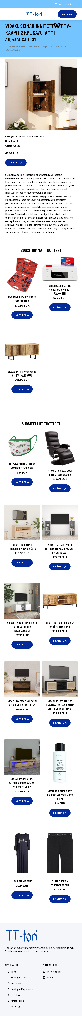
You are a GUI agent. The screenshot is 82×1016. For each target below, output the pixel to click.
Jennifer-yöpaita (22, 881)
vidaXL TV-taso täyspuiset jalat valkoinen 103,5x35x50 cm (22, 626)
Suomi (60, 4)
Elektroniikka (26, 136)
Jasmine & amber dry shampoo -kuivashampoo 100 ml (59, 795)
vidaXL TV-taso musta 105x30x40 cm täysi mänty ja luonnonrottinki (60, 705)
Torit (13, 971)
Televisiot (39, 136)
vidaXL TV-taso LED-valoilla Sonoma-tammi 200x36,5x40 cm (22, 783)
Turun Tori (16, 983)
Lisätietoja (16, 162)
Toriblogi (15, 1006)
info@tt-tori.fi (70, 4)
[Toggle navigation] (9, 13)
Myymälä (67, 14)
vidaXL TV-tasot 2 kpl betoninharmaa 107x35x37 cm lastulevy (60, 548)
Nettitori (15, 994)
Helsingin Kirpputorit (22, 989)
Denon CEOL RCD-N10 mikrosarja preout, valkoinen (60, 289)
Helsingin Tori (18, 977)
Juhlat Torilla (17, 1000)
